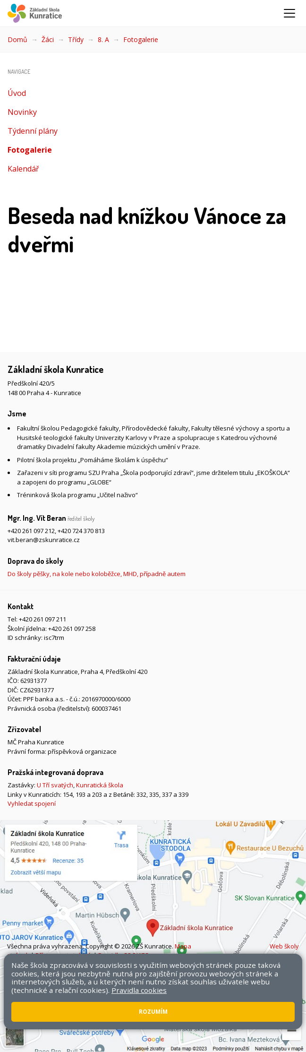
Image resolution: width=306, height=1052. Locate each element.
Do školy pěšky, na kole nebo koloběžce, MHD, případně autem (97, 573)
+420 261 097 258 (71, 628)
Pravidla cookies (139, 990)
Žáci (48, 39)
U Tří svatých (55, 785)
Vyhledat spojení (32, 803)
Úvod (17, 93)
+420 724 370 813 (81, 530)
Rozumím (153, 1012)
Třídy (76, 39)
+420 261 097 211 (42, 619)
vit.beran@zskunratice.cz (44, 539)
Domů (17, 39)
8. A (103, 39)
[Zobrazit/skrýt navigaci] (289, 13)
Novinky (22, 112)
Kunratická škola (99, 785)
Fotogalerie (140, 39)
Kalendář (23, 169)
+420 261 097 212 (31, 530)
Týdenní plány (33, 131)
